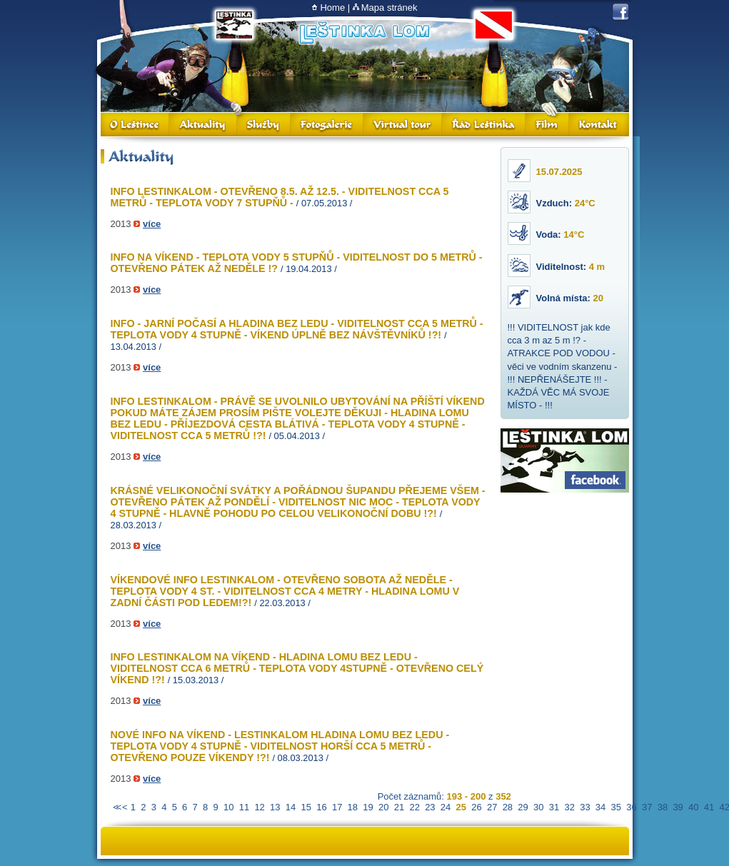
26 (476, 807)
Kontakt (599, 124)
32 (569, 807)
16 (321, 807)
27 (492, 807)
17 (337, 807)
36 (631, 807)
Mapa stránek (389, 7)
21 (399, 807)
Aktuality (203, 124)
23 (430, 807)
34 (600, 807)
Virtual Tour (402, 124)
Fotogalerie (327, 124)
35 (616, 807)
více (152, 223)
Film (547, 124)
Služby (264, 124)
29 (523, 807)
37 (647, 807)
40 (693, 807)
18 (353, 807)
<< (116, 807)
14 (291, 807)
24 (446, 807)
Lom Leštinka (364, 33)
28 (508, 807)
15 (306, 807)
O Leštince (135, 124)
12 (259, 807)
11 (244, 807)
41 (709, 807)
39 (678, 807)
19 (368, 807)
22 (414, 807)
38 (663, 807)
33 (585, 807)
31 (554, 807)
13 (275, 807)
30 (538, 807)
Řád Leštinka (484, 124)
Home (332, 7)
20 (383, 807)
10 (228, 807)
